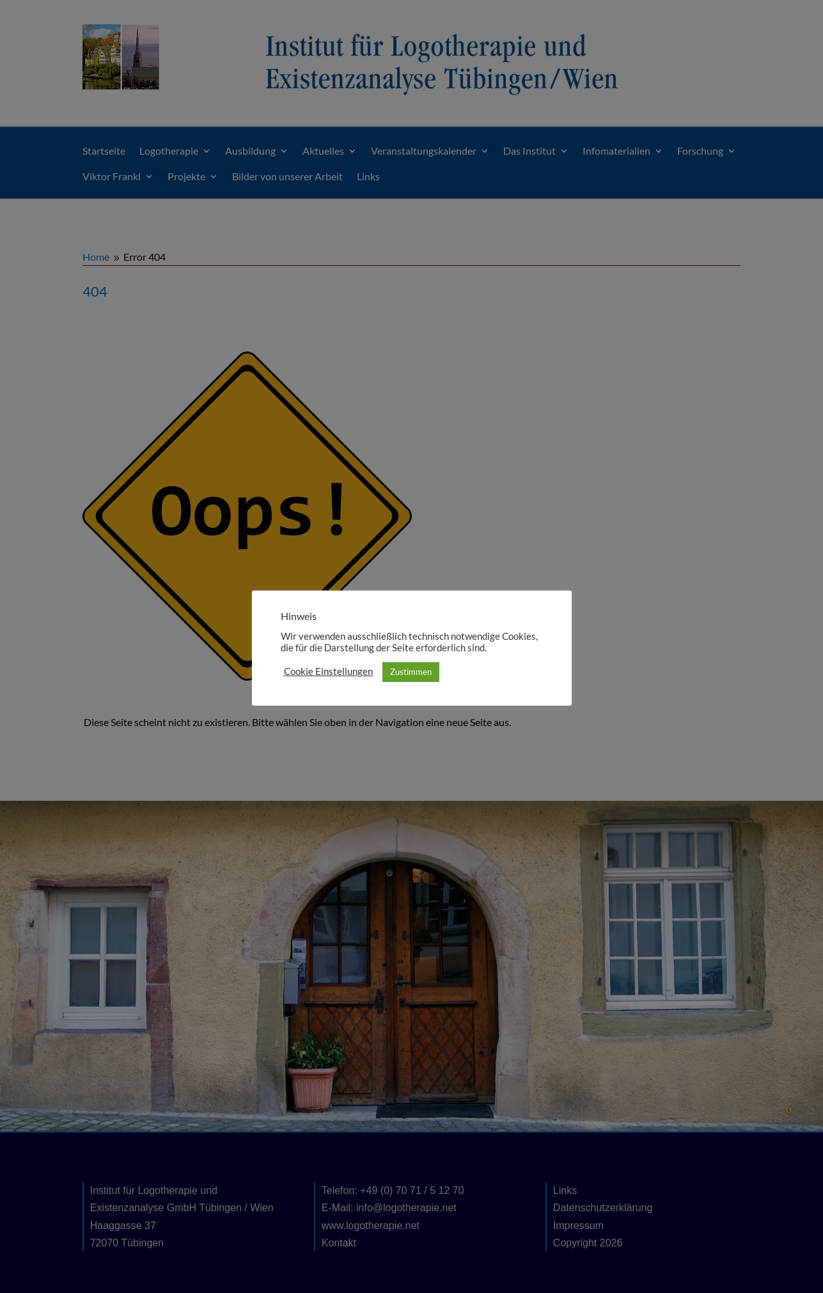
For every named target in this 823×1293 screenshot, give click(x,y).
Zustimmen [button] (411, 672)
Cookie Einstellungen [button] (328, 671)
